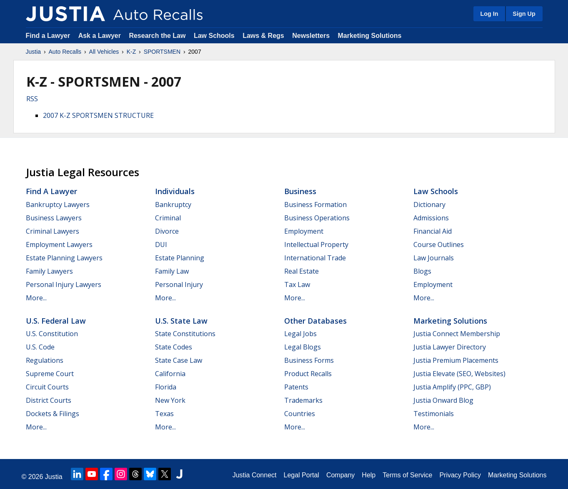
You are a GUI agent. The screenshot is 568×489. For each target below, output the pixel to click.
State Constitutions (185, 333)
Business (300, 191)
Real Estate (301, 271)
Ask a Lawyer (100, 35)
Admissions (431, 217)
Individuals (175, 191)
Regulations (44, 360)
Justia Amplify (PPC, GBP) (452, 387)
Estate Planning (179, 257)
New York (170, 400)
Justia (33, 51)
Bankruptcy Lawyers (58, 204)
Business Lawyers (54, 217)
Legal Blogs (302, 347)
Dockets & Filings (52, 413)
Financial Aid (432, 231)
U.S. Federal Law (56, 321)
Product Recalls (308, 373)
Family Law (172, 271)
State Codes (173, 347)
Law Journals (433, 257)
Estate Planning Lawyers (64, 257)
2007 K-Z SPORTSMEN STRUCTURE (98, 115)
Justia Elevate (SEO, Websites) (459, 373)
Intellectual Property (316, 244)
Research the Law (157, 35)
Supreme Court (50, 373)
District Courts (48, 400)
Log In (489, 13)
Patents (296, 387)
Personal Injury (179, 284)
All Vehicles (104, 51)
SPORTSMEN (162, 51)
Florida (165, 387)
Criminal (168, 217)
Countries (299, 413)
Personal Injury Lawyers (63, 284)
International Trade (315, 257)
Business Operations (317, 217)
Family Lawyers (49, 271)
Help (368, 475)
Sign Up (524, 13)
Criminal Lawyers (52, 231)
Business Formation (315, 204)
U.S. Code (40, 347)
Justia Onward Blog (443, 400)
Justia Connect (255, 475)
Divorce (167, 231)
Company (340, 475)
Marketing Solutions (369, 35)
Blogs (422, 271)
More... (36, 297)
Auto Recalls (65, 51)
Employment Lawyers (59, 244)
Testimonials (433, 413)
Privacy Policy (460, 475)
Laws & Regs (263, 35)
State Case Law (178, 360)
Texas (164, 413)
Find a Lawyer (48, 35)
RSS (32, 98)
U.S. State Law (181, 321)
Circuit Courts (47, 387)
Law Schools (214, 35)
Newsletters (311, 35)
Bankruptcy (173, 204)
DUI (161, 244)
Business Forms (309, 360)
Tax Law (297, 284)
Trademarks (303, 400)
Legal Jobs (300, 333)
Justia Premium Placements (455, 360)
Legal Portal (301, 475)
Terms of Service (407, 475)
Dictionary (429, 204)
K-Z (131, 51)
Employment (303, 231)
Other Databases (315, 321)
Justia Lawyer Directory (449, 347)
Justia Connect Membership (456, 333)
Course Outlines (438, 244)
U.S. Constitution (52, 333)
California (170, 373)
